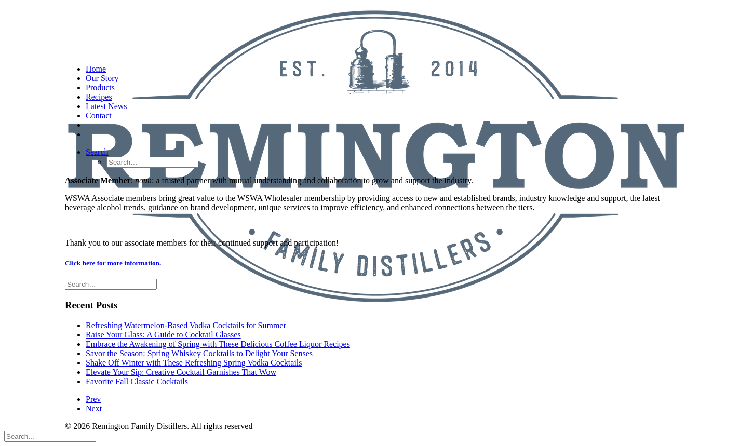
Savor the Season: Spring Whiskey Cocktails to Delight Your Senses (199, 353)
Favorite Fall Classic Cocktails (137, 381)
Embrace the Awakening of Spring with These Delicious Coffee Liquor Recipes (218, 344)
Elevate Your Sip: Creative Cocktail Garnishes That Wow (181, 372)
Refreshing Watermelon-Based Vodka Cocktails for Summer (186, 325)
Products (100, 87)
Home (96, 68)
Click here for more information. (114, 263)
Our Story (102, 78)
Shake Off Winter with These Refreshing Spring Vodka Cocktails (194, 362)
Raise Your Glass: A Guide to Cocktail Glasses (163, 334)
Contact (99, 115)
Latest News (106, 106)
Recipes (99, 96)
